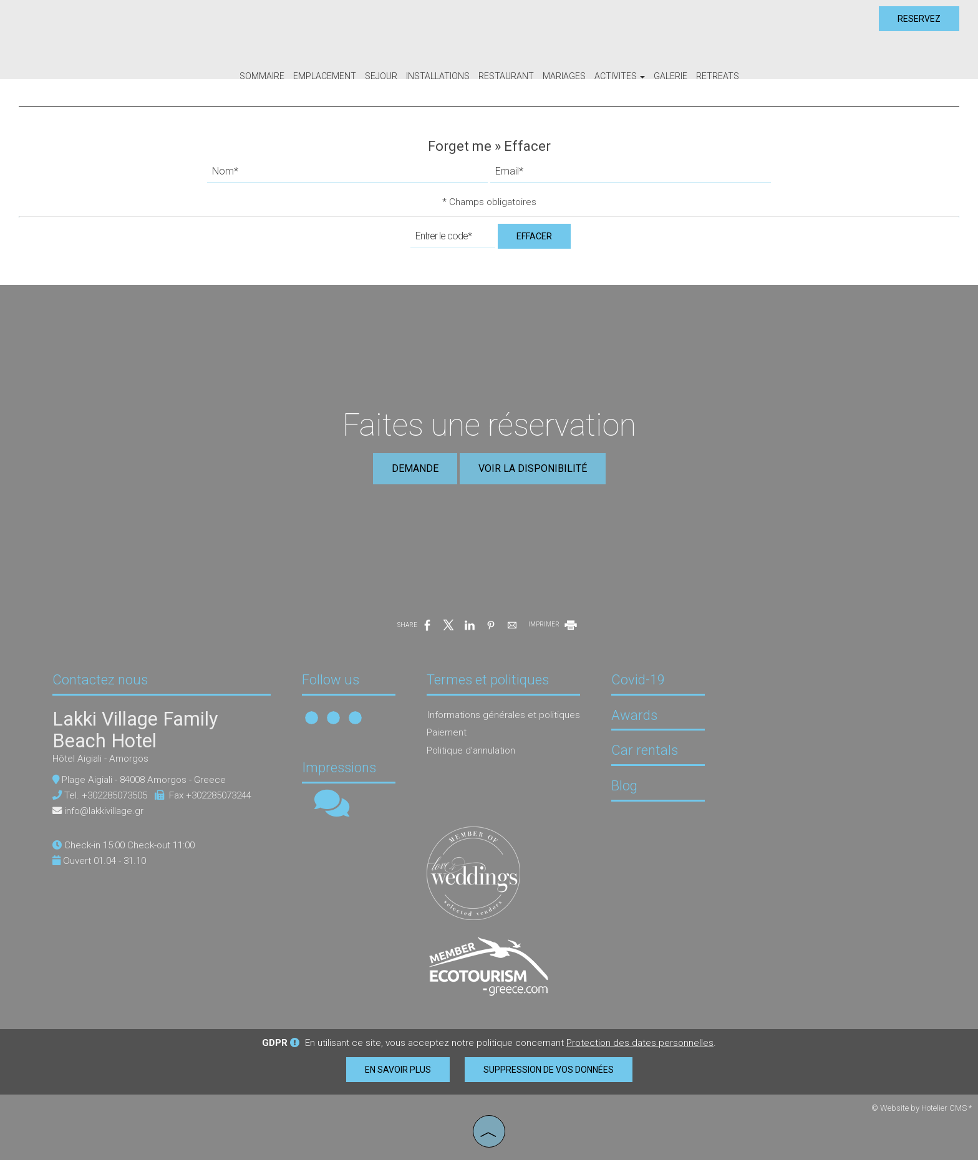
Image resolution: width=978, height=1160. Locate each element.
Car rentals (644, 750)
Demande (415, 468)
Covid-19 (638, 680)
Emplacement (324, 76)
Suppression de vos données (548, 1070)
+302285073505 (114, 795)
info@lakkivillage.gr (103, 811)
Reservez (919, 19)
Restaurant (506, 76)
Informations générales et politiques (503, 715)
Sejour (381, 76)
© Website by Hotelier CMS (920, 1108)
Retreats (717, 76)
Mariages (564, 76)
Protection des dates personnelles (640, 1042)
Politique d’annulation (471, 750)
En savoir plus (398, 1070)
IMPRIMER (553, 624)
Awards (634, 715)
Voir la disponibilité (532, 468)
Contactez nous (100, 680)
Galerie (670, 76)
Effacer (534, 236)
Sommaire (262, 76)
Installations (438, 76)
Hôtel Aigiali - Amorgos (100, 758)
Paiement (447, 732)
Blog (624, 786)
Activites (619, 76)
